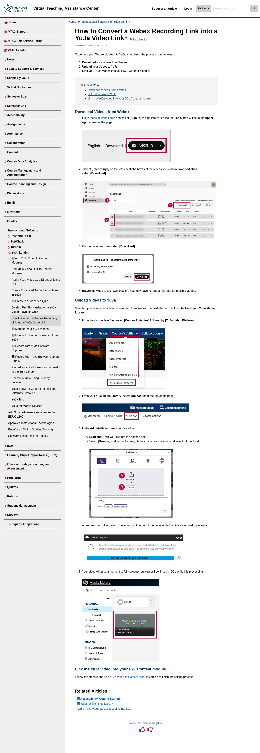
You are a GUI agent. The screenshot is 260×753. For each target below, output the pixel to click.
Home (12, 22)
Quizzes (12, 487)
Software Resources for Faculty (28, 435)
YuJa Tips (18, 399)
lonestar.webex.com (102, 117)
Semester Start (17, 96)
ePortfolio (14, 211)
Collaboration (16, 142)
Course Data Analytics (22, 161)
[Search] (254, 8)
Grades (12, 221)
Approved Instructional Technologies (31, 423)
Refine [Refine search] (203, 8)
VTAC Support (17, 31)
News (11, 59)
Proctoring (14, 477)
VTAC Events (17, 50)
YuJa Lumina (20, 252)
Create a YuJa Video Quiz (30, 301)
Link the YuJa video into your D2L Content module (119, 98)
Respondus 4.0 (21, 236)
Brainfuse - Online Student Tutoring (30, 429)
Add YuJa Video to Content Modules (127, 676)
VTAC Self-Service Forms (25, 40)
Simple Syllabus (18, 78)
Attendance (15, 133)
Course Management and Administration (24, 172)
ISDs (10, 445)
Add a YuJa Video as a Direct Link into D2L (104, 708)
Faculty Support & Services (25, 68)
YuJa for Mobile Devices (27, 405)
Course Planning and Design (26, 184)
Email (11, 202)
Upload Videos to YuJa (102, 94)
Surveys (12, 514)
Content (12, 152)
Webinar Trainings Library (95, 703)
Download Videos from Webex (107, 89)
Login (188, 8)
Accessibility (16, 115)
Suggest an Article (164, 8)
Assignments (16, 124)
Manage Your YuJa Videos (30, 328)
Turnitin (16, 247)
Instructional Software (23, 230)
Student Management (21, 505)
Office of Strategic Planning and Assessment (28, 466)
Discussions (15, 193)
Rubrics (12, 496)
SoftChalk (17, 241)
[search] (230, 8)
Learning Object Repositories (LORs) (32, 455)
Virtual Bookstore (19, 87)
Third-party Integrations (23, 524)
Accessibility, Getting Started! (99, 698)
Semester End (16, 105)
